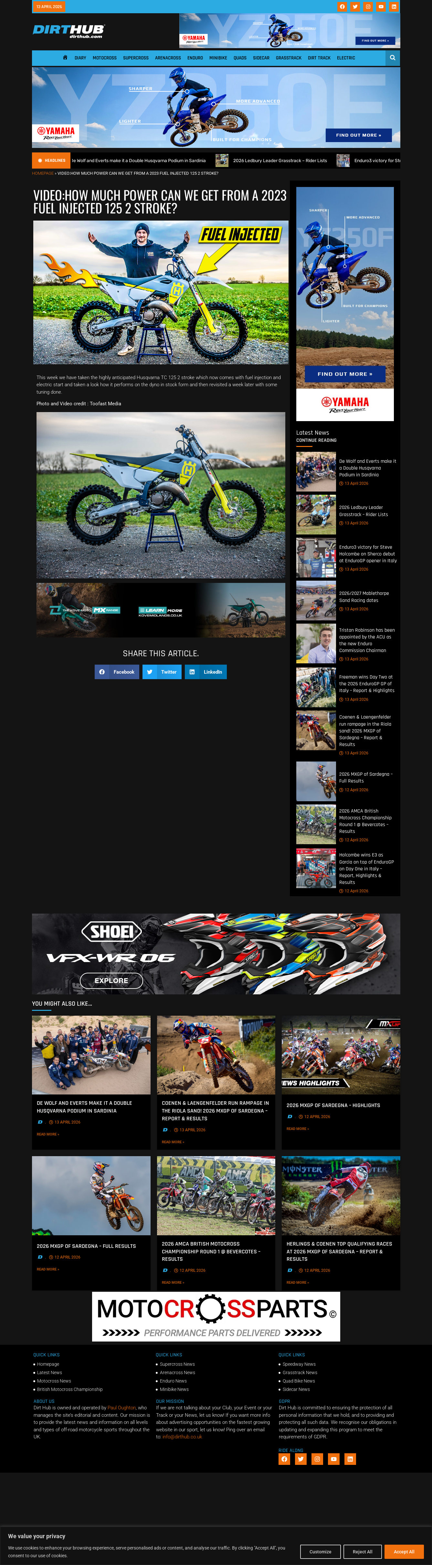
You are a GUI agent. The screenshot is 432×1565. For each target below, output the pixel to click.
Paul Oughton (122, 1408)
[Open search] (392, 57)
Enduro (195, 58)
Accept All (404, 1551)
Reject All (363, 1551)
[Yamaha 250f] (345, 419)
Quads (240, 58)
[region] (216, 1546)
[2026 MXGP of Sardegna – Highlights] (341, 1055)
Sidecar (261, 58)
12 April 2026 (353, 790)
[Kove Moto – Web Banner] (161, 636)
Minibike (218, 58)
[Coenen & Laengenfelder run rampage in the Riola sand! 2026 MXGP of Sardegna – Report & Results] (316, 731)
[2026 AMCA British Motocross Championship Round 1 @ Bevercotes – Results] (316, 824)
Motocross (105, 58)
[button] (117, 672)
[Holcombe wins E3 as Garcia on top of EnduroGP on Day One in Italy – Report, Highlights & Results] (316, 868)
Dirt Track (319, 58)
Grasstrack (288, 58)
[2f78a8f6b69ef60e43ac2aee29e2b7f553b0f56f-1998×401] (216, 1340)
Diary (80, 58)
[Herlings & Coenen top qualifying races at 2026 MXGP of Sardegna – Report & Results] (341, 1195)
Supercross (136, 58)
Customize (321, 1551)
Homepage (43, 173)
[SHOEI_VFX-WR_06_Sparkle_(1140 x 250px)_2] (216, 993)
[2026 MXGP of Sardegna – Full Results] (316, 781)
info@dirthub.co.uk (182, 1437)
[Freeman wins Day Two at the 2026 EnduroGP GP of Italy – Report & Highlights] (316, 688)
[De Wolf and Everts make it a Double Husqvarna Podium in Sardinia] (316, 472)
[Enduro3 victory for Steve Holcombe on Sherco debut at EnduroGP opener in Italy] (316, 557)
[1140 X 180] (289, 46)
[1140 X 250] (216, 146)
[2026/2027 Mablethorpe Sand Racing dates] (316, 600)
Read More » (58, 1134)
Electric (346, 58)
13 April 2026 (353, 484)
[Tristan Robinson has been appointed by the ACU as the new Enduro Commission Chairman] (316, 643)
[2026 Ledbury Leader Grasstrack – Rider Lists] (316, 514)
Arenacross (168, 58)
